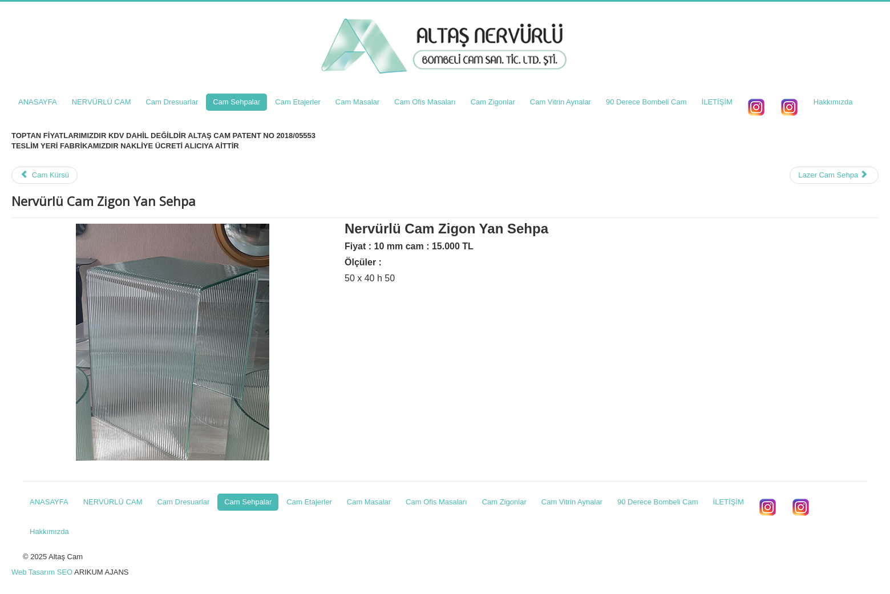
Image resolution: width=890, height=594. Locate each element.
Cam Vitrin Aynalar (560, 102)
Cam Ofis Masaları (425, 102)
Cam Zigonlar (493, 102)
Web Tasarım (33, 572)
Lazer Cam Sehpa (833, 175)
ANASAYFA (37, 102)
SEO (64, 572)
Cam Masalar (357, 102)
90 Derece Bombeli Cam (646, 102)
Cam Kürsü (44, 175)
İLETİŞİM (717, 102)
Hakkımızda (833, 102)
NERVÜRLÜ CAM (101, 102)
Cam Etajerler (297, 102)
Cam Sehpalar (236, 102)
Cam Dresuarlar (171, 102)
